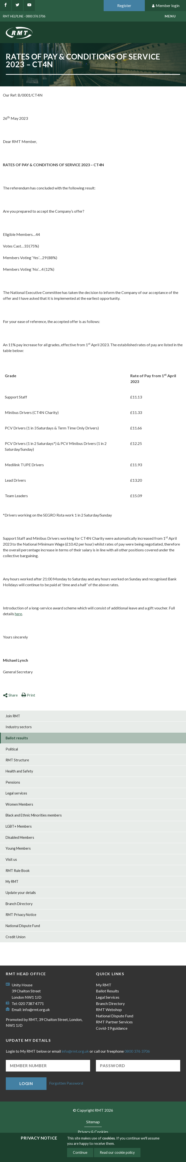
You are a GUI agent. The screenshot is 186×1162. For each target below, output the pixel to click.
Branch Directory (19, 904)
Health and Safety (19, 771)
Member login (165, 5)
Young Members (18, 848)
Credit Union (15, 937)
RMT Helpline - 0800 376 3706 (24, 16)
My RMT (12, 881)
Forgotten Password (66, 1083)
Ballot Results (107, 991)
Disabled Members (20, 837)
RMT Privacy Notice (21, 915)
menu (170, 16)
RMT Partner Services (114, 1022)
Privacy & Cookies (93, 1131)
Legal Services (107, 997)
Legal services (16, 793)
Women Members (19, 804)
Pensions (13, 782)
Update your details (21, 893)
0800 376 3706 (137, 1051)
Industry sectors (19, 727)
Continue (80, 1152)
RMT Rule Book (18, 871)
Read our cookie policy (117, 1152)
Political (12, 749)
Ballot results (17, 738)
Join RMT (13, 716)
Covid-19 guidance (111, 1028)
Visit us (11, 859)
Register (124, 5)
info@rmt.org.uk (36, 1009)
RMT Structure (17, 760)
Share (10, 695)
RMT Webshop (109, 1009)
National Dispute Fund (23, 926)
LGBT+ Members (19, 826)
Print (28, 695)
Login (26, 1083)
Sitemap (93, 1121)
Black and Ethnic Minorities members (34, 815)
